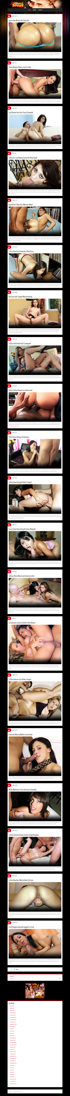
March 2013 (12, 1049)
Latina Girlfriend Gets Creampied (20, 343)
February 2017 (13, 1038)
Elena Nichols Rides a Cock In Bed (20, 67)
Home (29, 10)
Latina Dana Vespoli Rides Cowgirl (20, 482)
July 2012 (12, 1067)
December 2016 (13, 1042)
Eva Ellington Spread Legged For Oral (21, 927)
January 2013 (12, 1054)
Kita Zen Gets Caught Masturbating (20, 296)
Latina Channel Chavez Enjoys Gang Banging (24, 834)
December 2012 (13, 1056)
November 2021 (13, 1019)
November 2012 (13, 1058)
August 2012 (12, 1065)
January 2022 (12, 1015)
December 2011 (13, 1083)
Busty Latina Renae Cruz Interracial (20, 390)
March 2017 (12, 1035)
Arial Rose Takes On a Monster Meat (21, 204)
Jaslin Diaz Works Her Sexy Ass (19, 20)
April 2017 (12, 1033)
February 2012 (13, 1079)
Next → (18, 969)
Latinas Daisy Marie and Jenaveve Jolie (21, 576)
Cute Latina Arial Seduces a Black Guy (21, 251)
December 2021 (13, 1017)
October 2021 (12, 1022)
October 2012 (12, 1060)
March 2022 (12, 1010)
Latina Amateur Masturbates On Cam (21, 880)
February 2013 (13, 1051)
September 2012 (13, 1063)
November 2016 (13, 1044)
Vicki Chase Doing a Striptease (19, 437)
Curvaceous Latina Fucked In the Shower (22, 622)
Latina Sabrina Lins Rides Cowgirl (20, 679)
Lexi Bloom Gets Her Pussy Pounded (21, 112)
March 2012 (12, 1076)
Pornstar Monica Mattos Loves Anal (20, 734)
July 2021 (12, 1028)
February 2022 (13, 1012)
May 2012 (12, 1072)
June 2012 (12, 1070)
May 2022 (12, 1006)
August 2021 (12, 1026)
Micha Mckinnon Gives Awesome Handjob (23, 789)
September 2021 (13, 1024)
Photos (40, 10)
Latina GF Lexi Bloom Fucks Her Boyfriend (23, 157)
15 (14, 969)
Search (12, 976)
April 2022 (12, 1008)
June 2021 (12, 1031)
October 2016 (12, 1047)
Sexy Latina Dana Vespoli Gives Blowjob (22, 529)
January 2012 (12, 1081)
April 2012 (12, 1074)
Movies (34, 10)
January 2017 (12, 1040)
